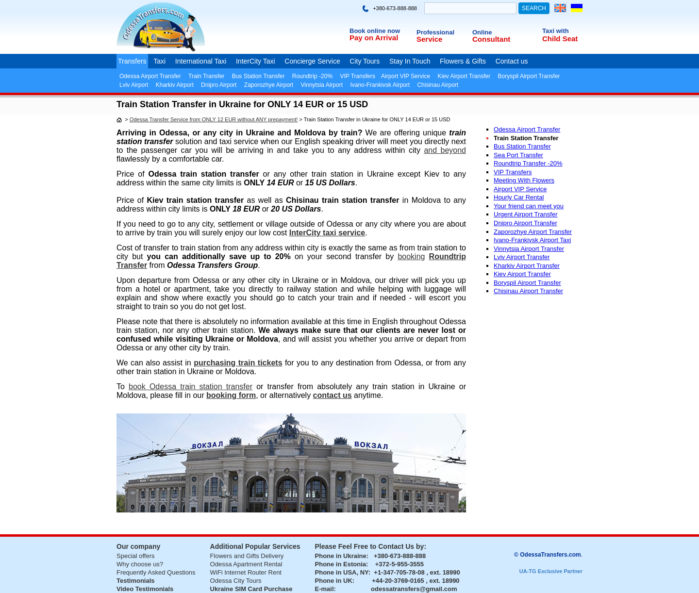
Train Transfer (206, 76)
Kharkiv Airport (175, 85)
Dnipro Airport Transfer (525, 223)
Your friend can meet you (529, 206)
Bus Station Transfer (258, 76)
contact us (332, 395)
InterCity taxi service (327, 233)
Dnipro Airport (218, 85)
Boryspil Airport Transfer (529, 76)
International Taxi (201, 61)
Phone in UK (333, 580)
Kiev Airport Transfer (463, 76)
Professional (435, 32)
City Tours (365, 61)
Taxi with (555, 30)
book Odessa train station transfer (190, 386)
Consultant (491, 39)
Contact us (512, 61)
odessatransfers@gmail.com (414, 589)
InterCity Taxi (255, 61)
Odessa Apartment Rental (246, 564)
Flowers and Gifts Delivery (247, 556)
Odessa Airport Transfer (150, 76)
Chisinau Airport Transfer (528, 291)
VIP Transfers (357, 76)
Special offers (135, 556)
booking (411, 256)
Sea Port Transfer (518, 155)
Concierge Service (312, 61)
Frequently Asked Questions (156, 572)
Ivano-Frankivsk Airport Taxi (532, 240)
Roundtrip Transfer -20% (528, 163)
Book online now (375, 30)
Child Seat (560, 38)
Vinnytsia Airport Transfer (529, 248)
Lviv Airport (133, 85)
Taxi (159, 61)
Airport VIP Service (405, 76)
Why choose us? (139, 564)
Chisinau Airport (437, 85)
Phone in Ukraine (340, 556)
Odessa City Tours (236, 580)
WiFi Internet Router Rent (246, 572)
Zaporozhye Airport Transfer (533, 231)
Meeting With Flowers (524, 180)
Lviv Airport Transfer (522, 257)
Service (429, 39)
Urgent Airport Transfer (526, 214)
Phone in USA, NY (341, 572)
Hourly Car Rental (519, 197)
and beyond (445, 150)
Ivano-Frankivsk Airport (380, 85)
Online (482, 32)
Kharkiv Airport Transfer (527, 265)
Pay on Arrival (374, 37)
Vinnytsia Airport (322, 85)
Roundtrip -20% (312, 76)
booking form (231, 395)
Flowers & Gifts (463, 61)
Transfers (132, 61)
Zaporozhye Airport (268, 85)
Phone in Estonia (340, 564)
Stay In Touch (410, 61)
